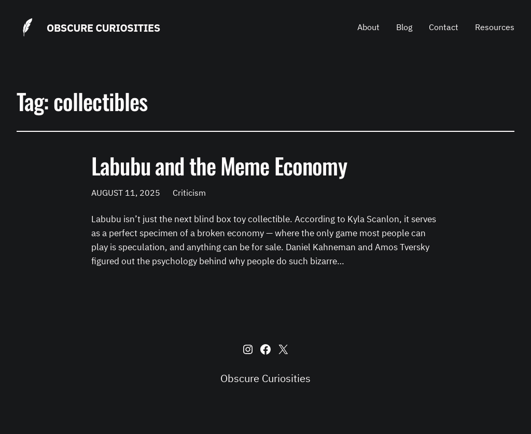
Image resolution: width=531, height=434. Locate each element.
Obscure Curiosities (103, 28)
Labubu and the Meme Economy (219, 166)
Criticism (189, 192)
